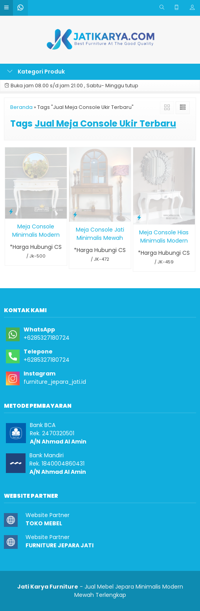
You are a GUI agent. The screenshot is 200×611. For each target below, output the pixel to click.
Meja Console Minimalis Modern (36, 231)
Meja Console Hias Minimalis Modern (164, 236)
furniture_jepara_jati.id (55, 382)
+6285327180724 (47, 338)
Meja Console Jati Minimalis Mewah (100, 234)
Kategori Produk (36, 71)
